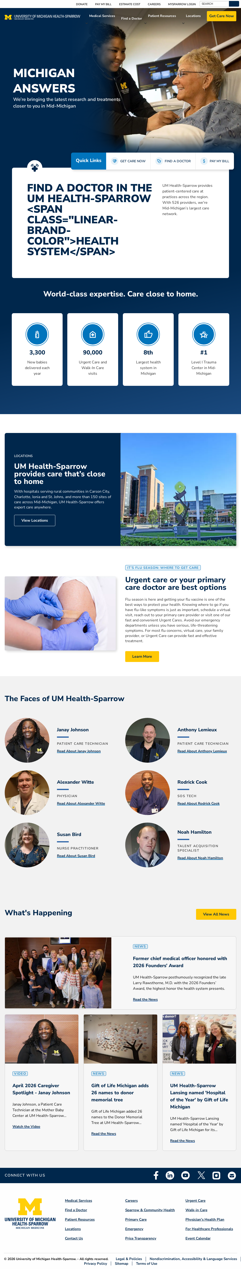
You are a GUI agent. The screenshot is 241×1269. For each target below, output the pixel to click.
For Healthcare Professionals (209, 1229)
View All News (216, 914)
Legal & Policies (129, 1259)
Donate (82, 4)
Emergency (134, 1229)
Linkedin (170, 1175)
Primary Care (136, 1219)
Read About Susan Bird (76, 855)
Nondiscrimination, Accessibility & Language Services (193, 1259)
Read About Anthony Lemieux (202, 751)
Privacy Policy (95, 1263)
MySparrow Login (182, 4)
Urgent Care (195, 1200)
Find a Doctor (131, 18)
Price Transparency (140, 1238)
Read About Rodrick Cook (198, 803)
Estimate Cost (129, 4)
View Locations (34, 520)
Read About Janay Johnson (79, 751)
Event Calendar (198, 1238)
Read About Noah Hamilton (200, 858)
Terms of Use (146, 1263)
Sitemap (121, 1263)
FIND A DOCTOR (178, 161)
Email (232, 1175)
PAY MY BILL (219, 161)
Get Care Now (221, 16)
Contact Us (74, 1238)
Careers (154, 4)
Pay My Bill (103, 4)
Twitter (201, 1175)
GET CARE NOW (133, 161)
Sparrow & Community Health (150, 1210)
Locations (193, 16)
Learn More (142, 656)
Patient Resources (162, 16)
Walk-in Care (196, 1210)
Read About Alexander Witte (81, 803)
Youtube (185, 1175)
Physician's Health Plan (204, 1219)
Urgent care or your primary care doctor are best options (175, 583)
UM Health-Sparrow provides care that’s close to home (59, 474)
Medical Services (102, 16)
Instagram (216, 1175)
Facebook (156, 1175)
